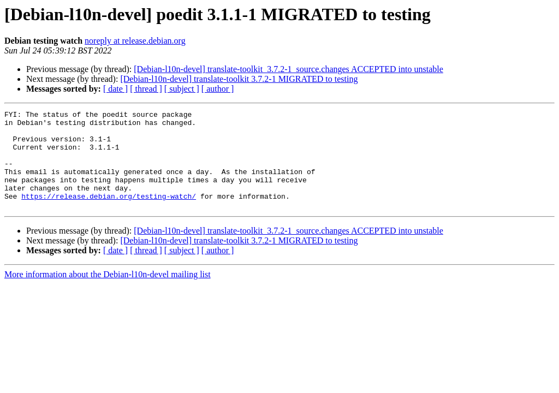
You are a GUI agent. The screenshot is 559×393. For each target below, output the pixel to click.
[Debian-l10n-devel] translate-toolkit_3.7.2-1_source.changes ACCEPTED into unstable (288, 69)
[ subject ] (181, 88)
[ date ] (115, 88)
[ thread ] (146, 88)
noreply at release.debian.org (135, 40)
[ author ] (217, 88)
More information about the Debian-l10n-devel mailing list (107, 294)
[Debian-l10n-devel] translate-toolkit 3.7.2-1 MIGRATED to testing (239, 79)
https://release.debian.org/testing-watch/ (108, 214)
